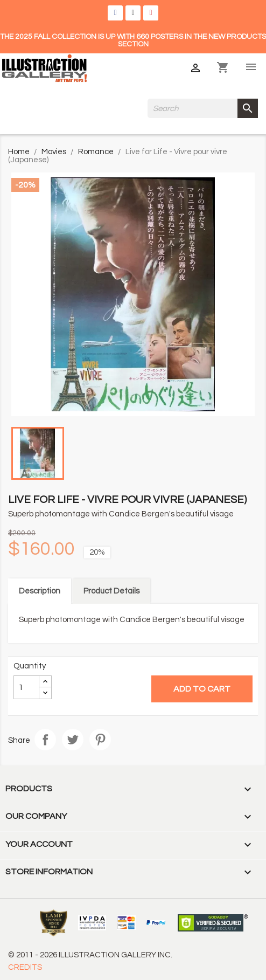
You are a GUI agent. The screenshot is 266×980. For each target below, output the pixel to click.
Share (45, 739)
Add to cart (201, 689)
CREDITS (25, 967)
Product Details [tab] (111, 591)
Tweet (72, 739)
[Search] (203, 108)
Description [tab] (39, 591)
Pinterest (100, 739)
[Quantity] (26, 687)
